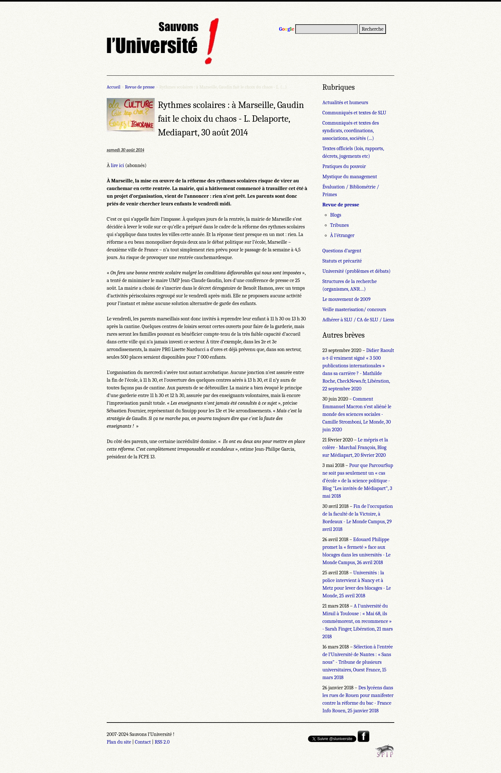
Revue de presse (140, 87)
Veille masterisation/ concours (354, 309)
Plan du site (119, 742)
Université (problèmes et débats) (356, 271)
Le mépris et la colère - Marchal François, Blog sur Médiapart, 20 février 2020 (355, 447)
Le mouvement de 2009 (346, 299)
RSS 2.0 (162, 742)
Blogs (335, 215)
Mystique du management (349, 177)
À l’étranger (342, 235)
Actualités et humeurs (345, 102)
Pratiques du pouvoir (344, 166)
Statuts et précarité (342, 261)
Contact (143, 742)
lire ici (117, 165)
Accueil (113, 87)
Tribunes (339, 225)
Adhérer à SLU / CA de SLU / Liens (358, 320)
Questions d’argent (341, 251)
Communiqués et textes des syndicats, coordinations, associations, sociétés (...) (350, 130)
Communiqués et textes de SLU (354, 113)
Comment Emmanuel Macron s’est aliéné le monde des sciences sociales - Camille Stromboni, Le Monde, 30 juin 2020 (356, 414)
